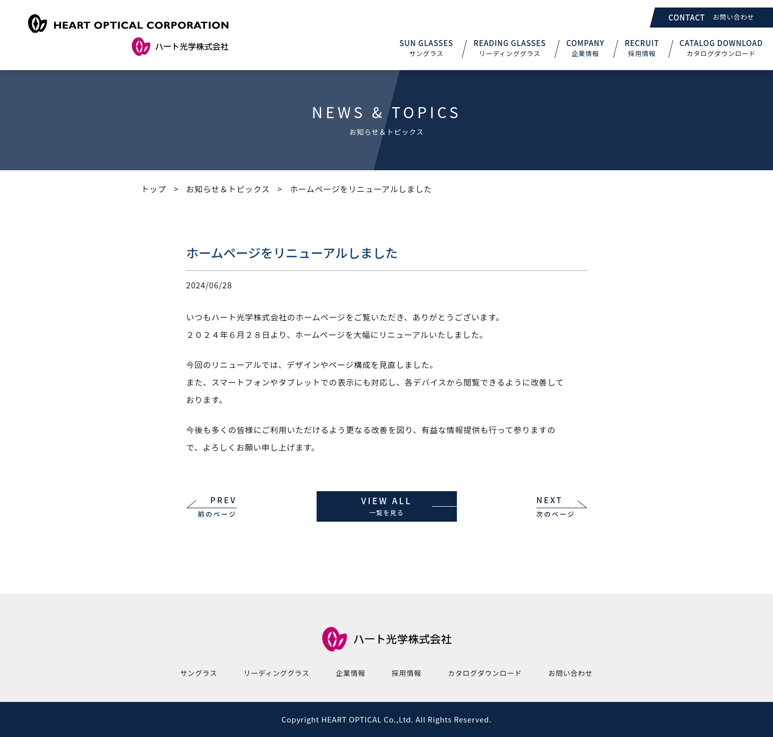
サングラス (198, 673)
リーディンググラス (276, 673)
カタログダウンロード (485, 673)
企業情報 (350, 673)
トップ (153, 189)
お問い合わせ (570, 673)
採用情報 (406, 673)
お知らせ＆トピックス (228, 189)
